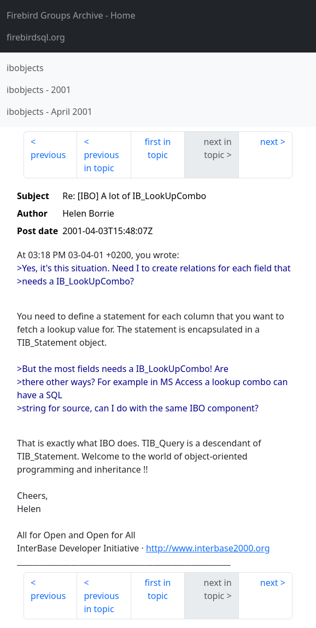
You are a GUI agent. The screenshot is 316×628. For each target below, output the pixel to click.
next (269, 142)
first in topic (158, 148)
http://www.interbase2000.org (208, 548)
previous (48, 155)
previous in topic (101, 161)
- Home (71, 15)
